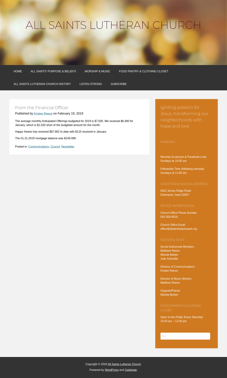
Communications (38, 146)
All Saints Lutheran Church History (42, 84)
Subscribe (119, 84)
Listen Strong (91, 84)
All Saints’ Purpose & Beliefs (53, 71)
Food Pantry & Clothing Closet (143, 71)
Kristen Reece (43, 113)
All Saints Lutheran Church (113, 25)
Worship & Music (97, 71)
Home (18, 71)
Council (55, 146)
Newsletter (68, 146)
